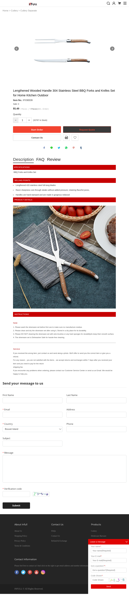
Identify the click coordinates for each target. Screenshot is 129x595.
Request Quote (87, 129)
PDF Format (66, 137)
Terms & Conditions (22, 547)
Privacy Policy (20, 542)
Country (8, 425)
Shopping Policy (20, 537)
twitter (59, 148)
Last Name (71, 396)
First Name (8, 396)
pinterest (74, 148)
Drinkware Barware (98, 537)
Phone (69, 425)
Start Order (37, 129)
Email (6, 410)
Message (8, 453)
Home (5, 10)
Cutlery (14, 10)
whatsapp (67, 148)
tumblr (82, 148)
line (52, 148)
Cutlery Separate (28, 10)
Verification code (12, 489)
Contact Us (37, 137)
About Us (18, 532)
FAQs (53, 532)
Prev (16, 49)
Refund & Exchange (59, 542)
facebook (45, 148)
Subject (6, 439)
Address (70, 410)
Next (112, 49)
